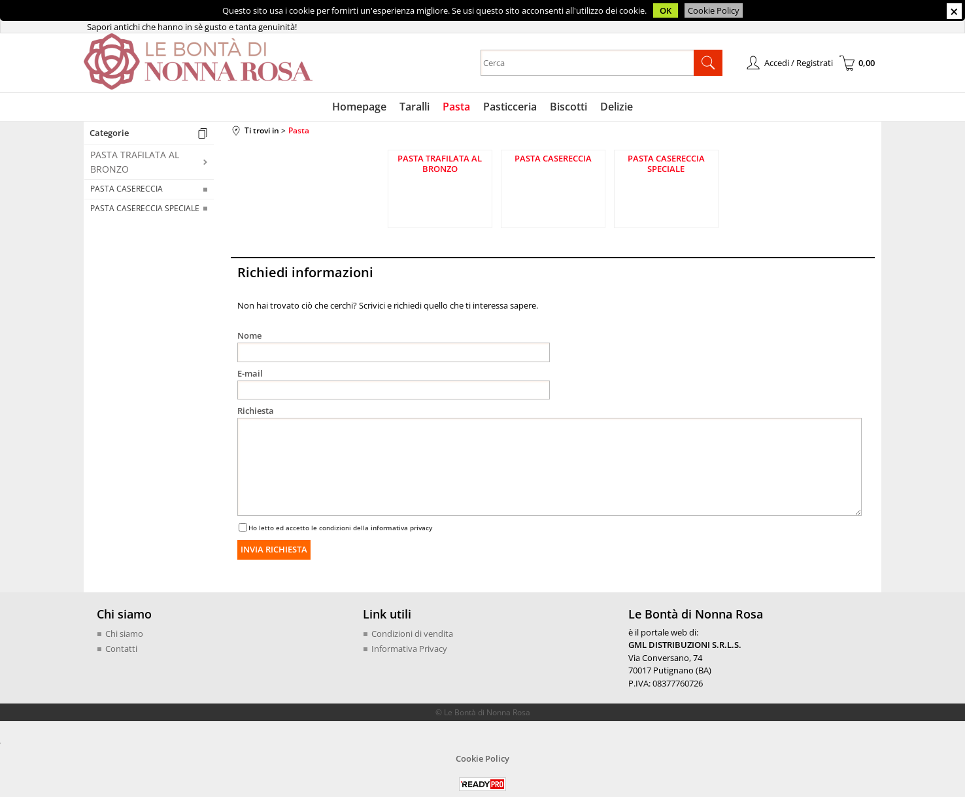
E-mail (250, 373)
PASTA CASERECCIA (126, 188)
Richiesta (255, 410)
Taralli (414, 106)
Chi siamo (124, 633)
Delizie (616, 106)
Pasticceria (510, 106)
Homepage (359, 106)
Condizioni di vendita (412, 633)
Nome (249, 335)
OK (665, 10)
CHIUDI (954, 11)
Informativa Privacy (409, 648)
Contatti (121, 648)
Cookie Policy (713, 10)
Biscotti (568, 106)
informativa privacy (401, 527)
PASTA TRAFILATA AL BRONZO (134, 161)
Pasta (456, 106)
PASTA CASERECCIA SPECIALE (144, 208)
